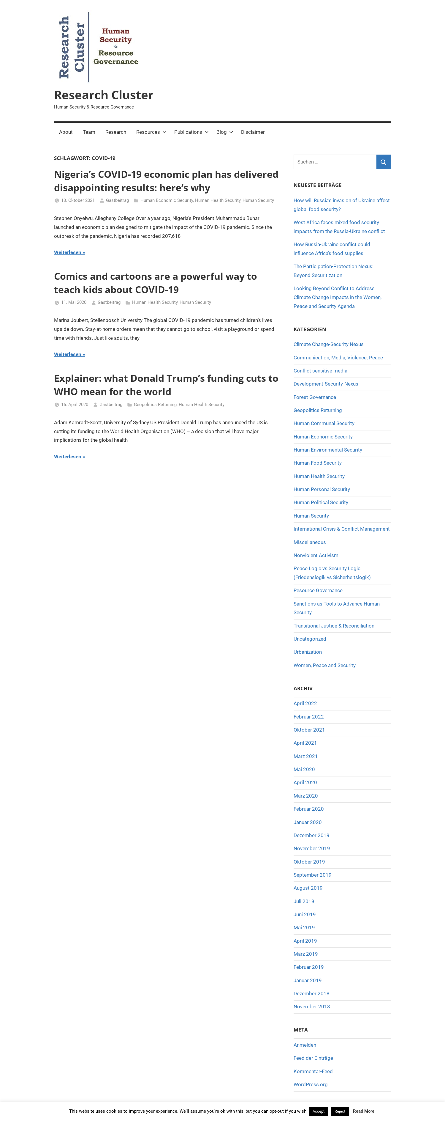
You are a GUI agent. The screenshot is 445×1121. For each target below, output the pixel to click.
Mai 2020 (304, 769)
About (66, 132)
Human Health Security (217, 200)
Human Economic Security (166, 200)
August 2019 (308, 888)
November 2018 (312, 1007)
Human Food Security (318, 463)
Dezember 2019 (312, 835)
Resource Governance (318, 590)
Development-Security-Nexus (326, 384)
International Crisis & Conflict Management (342, 529)
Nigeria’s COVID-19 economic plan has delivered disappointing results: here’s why (166, 181)
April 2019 (305, 941)
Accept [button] (318, 1111)
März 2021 (306, 756)
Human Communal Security (324, 423)
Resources (151, 132)
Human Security (258, 200)
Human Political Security (321, 502)
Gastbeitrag (117, 200)
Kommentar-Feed (313, 1071)
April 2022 (305, 703)
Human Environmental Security (328, 450)
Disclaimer (253, 132)
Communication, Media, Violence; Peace (338, 358)
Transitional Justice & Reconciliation (334, 626)
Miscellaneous (310, 542)
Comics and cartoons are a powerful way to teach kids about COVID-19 (155, 283)
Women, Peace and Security (325, 665)
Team (89, 132)
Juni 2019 (305, 914)
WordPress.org (311, 1084)
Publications (191, 132)
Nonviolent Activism (316, 555)
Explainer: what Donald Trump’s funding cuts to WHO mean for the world (166, 385)
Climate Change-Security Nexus (329, 344)
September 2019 (313, 875)
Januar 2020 (308, 822)
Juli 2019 (304, 901)
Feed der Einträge (313, 1058)
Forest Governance (315, 397)
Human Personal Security (322, 489)
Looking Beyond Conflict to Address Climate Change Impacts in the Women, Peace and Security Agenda (337, 297)
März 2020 (306, 796)
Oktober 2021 (309, 730)
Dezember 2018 (312, 993)
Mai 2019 (304, 927)
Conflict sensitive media (320, 371)
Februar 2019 (309, 967)
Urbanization (308, 652)
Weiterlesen (67, 252)
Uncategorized (310, 639)
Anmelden (305, 1045)
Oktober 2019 (309, 862)
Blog (224, 132)
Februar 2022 (309, 717)
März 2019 (306, 954)
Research (115, 132)
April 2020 (305, 782)
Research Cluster (103, 95)
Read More (363, 1111)
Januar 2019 (308, 980)
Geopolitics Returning (155, 404)
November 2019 (312, 848)
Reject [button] (340, 1111)
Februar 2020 (309, 809)
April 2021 (305, 743)
